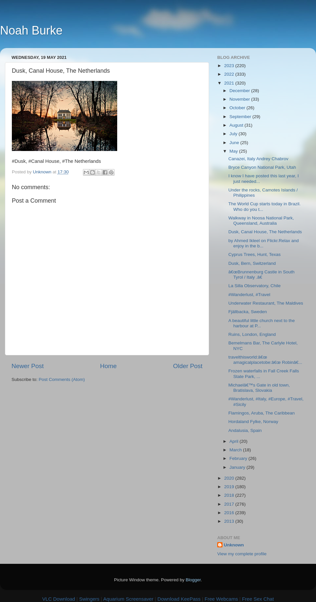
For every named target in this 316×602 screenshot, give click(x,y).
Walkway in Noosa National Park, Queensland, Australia (261, 220)
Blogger (193, 579)
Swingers (89, 599)
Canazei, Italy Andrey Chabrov (258, 158)
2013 (229, 521)
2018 (229, 495)
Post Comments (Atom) (62, 379)
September (240, 116)
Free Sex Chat (258, 599)
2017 (229, 504)
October (238, 107)
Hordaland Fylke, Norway (253, 421)
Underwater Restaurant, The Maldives (265, 303)
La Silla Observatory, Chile (254, 285)
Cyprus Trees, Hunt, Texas (254, 254)
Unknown (234, 544)
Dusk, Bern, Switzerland (252, 263)
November (240, 99)
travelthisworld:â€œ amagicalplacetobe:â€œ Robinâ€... (265, 360)
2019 (229, 486)
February (239, 458)
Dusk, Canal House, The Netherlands (265, 231)
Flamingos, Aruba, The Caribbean (261, 413)
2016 (229, 512)
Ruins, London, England (252, 334)
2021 (229, 83)
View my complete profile (242, 553)
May (234, 151)
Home (108, 366)
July (234, 133)
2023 (229, 65)
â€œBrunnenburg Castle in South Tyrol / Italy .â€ (261, 274)
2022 (229, 74)
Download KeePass (178, 599)
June (234, 142)
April (234, 441)
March (236, 449)
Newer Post (28, 366)
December (240, 90)
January (238, 467)
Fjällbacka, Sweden (247, 311)
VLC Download (58, 599)
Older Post (187, 366)
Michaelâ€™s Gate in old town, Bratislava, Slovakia (259, 388)
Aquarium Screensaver (128, 599)
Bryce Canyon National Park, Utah (262, 167)
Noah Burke (31, 30)
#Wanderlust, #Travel (249, 294)
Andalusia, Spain (245, 430)
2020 (229, 478)
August (237, 125)
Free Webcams (221, 599)
